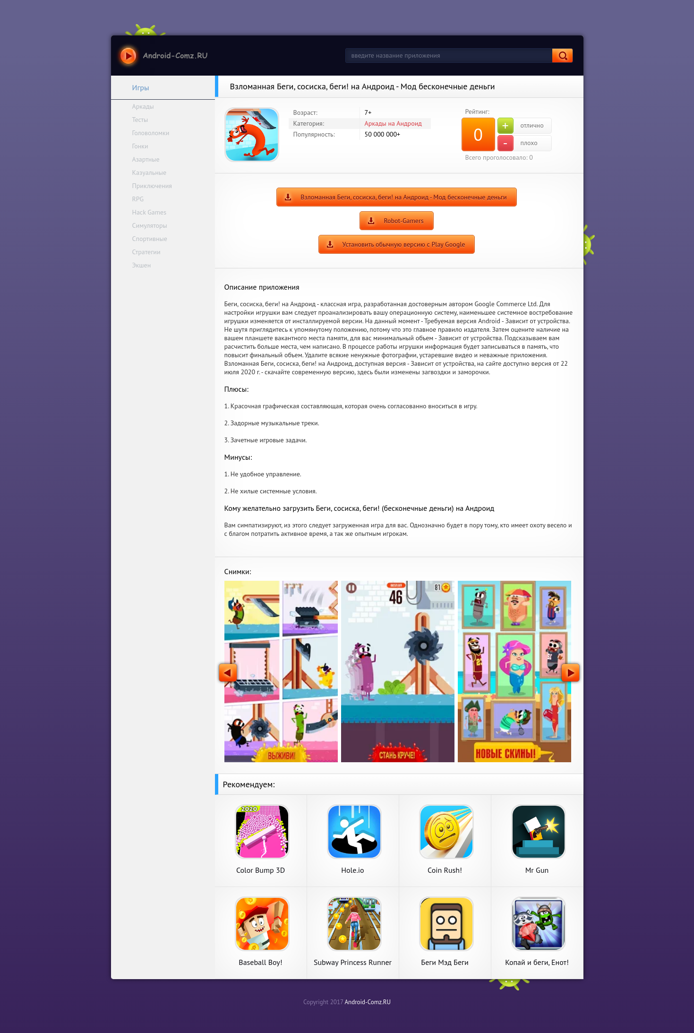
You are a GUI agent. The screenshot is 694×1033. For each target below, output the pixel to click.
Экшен (141, 265)
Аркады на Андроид (393, 123)
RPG (138, 199)
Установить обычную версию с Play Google (404, 244)
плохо (517, 143)
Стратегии (146, 252)
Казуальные (149, 172)
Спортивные (149, 238)
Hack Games (149, 212)
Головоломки (151, 133)
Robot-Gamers (403, 220)
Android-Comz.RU (367, 1002)
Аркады (143, 106)
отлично (520, 126)
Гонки (140, 146)
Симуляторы (149, 225)
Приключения (152, 185)
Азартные (146, 159)
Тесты (140, 119)
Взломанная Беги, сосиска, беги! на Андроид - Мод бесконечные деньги (403, 197)
